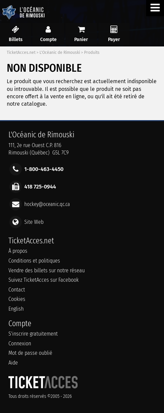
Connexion (19, 343)
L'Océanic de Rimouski (59, 52)
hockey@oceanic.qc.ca (47, 204)
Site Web (34, 221)
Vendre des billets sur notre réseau (46, 270)
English (16, 309)
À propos (17, 251)
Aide (13, 362)
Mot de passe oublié (30, 353)
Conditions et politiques (34, 260)
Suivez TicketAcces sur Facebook (43, 280)
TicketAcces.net (21, 52)
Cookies (16, 299)
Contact (16, 289)
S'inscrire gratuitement (33, 334)
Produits (92, 52)
